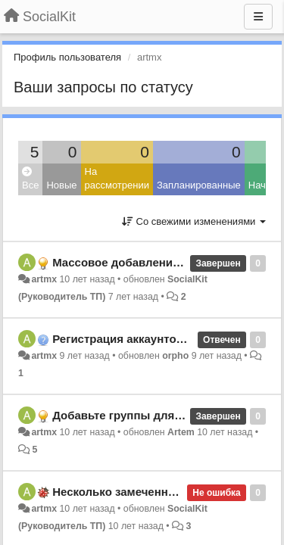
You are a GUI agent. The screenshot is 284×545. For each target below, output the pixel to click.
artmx (44, 279)
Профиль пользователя (67, 57)
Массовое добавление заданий (140, 262)
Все (30, 179)
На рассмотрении (117, 179)
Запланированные (199, 185)
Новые (61, 185)
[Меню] (258, 17)
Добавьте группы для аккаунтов (143, 415)
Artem (181, 432)
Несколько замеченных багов (135, 491)
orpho (175, 355)
